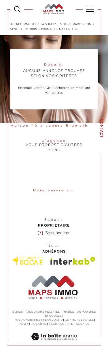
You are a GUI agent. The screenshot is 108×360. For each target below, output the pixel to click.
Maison (64, 29)
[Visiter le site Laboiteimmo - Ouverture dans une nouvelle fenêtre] (54, 343)
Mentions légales (79, 320)
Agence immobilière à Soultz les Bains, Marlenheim (50, 24)
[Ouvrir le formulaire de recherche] (17, 9)
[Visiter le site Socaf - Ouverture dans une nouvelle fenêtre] (28, 261)
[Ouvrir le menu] (90, 9)
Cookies (82, 324)
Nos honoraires (27, 320)
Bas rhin (30, 29)
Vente (14, 29)
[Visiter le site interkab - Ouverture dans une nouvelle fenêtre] (72, 261)
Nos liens (38, 324)
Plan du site (52, 320)
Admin (24, 324)
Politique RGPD (61, 324)
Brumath (48, 29)
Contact (101, 128)
